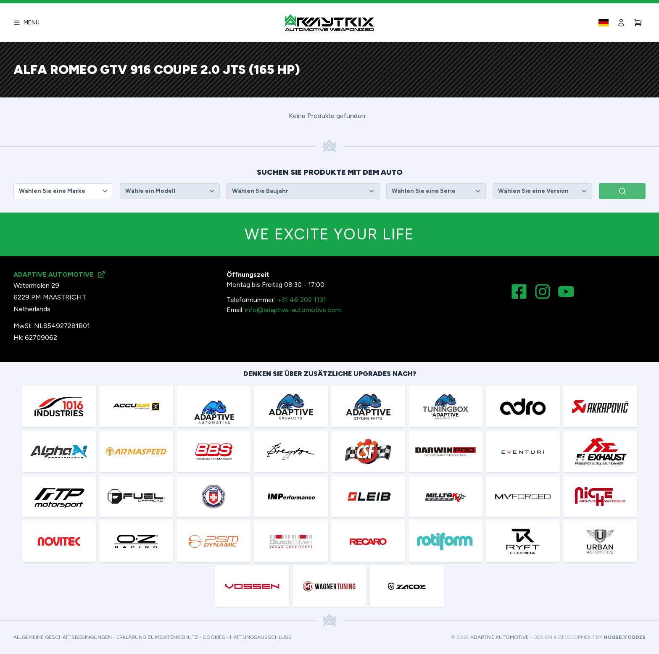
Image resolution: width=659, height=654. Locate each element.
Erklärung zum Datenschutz (157, 637)
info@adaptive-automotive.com (293, 310)
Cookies (214, 637)
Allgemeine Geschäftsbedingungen (62, 637)
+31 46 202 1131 (301, 300)
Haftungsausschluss (261, 637)
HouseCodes (625, 637)
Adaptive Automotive (499, 637)
